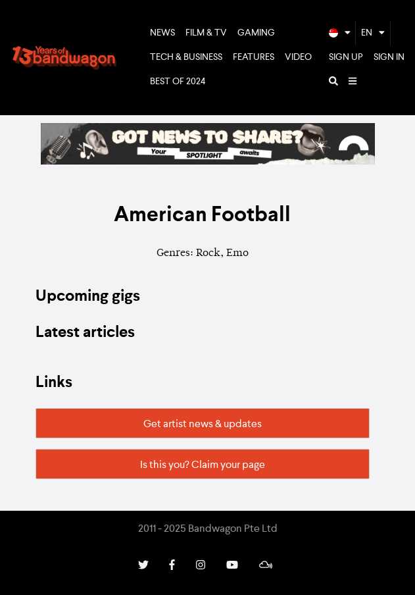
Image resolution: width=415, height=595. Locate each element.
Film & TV (206, 33)
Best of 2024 (178, 81)
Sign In (389, 57)
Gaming (256, 33)
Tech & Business (186, 57)
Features (253, 57)
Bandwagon (64, 58)
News (162, 33)
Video (298, 57)
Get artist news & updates (202, 424)
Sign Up (346, 57)
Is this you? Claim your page (202, 465)
